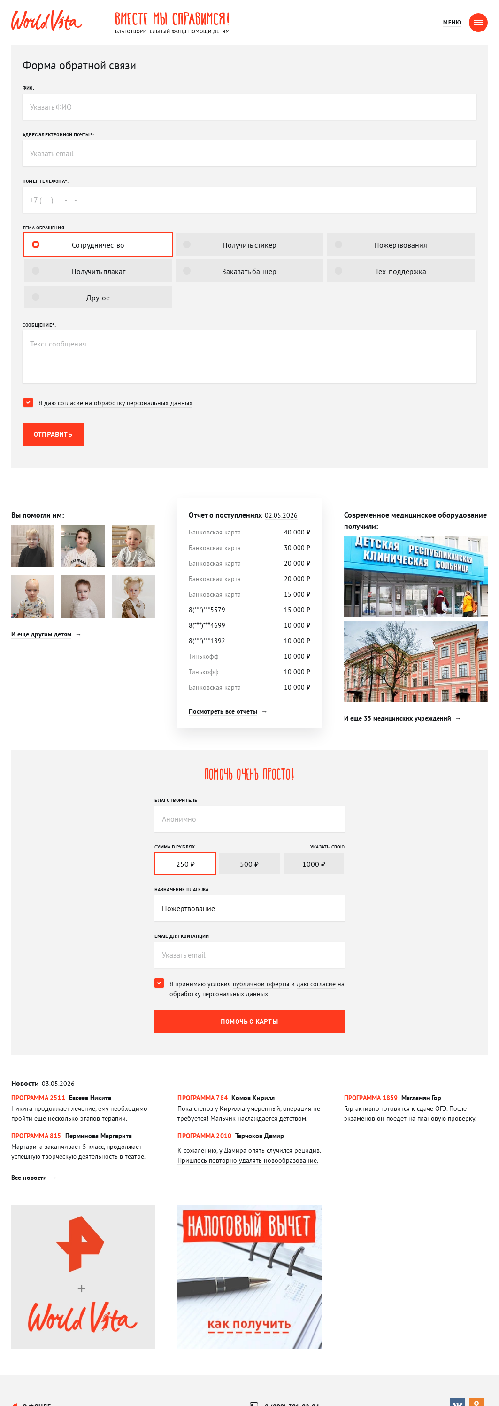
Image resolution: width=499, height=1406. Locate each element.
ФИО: (28, 88)
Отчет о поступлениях (243, 515)
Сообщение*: (39, 325)
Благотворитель (176, 800)
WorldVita (47, 20)
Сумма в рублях (174, 846)
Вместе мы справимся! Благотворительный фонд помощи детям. (172, 22)
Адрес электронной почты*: (58, 134)
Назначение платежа (181, 889)
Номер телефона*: (46, 181)
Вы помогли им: (37, 515)
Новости (43, 1083)
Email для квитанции (181, 936)
